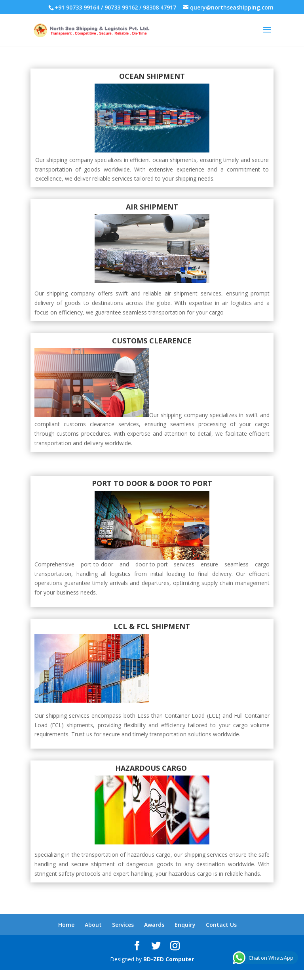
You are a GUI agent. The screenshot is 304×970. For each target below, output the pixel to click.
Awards (154, 924)
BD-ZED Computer (168, 959)
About (93, 924)
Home (66, 924)
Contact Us (221, 924)
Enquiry (185, 924)
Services (123, 924)
